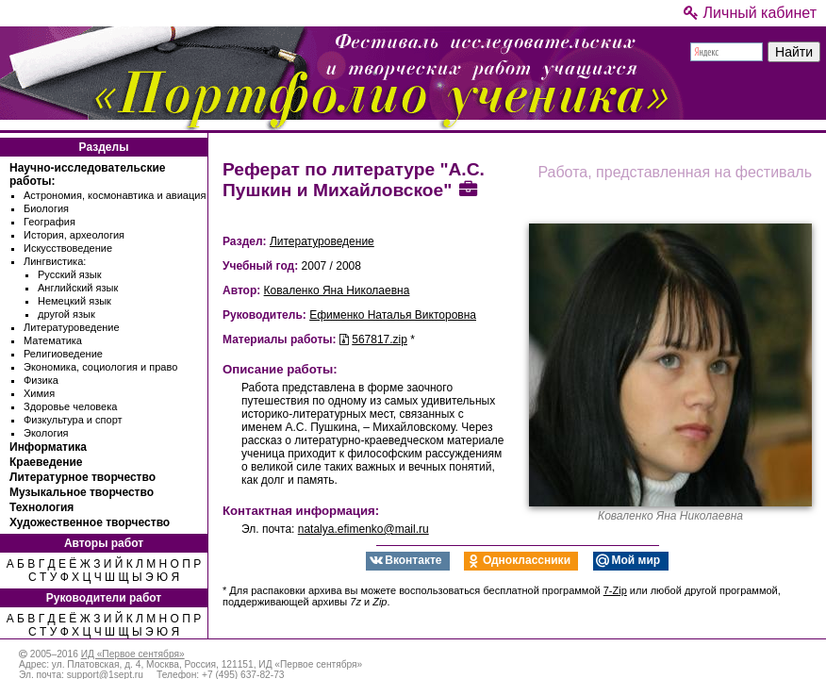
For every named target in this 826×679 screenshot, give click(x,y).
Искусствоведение (68, 248)
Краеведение (45, 462)
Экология (46, 433)
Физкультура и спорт (73, 419)
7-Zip (615, 590)
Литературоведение (72, 327)
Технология (41, 507)
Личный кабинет (750, 13)
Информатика (48, 447)
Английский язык (78, 287)
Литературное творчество (82, 477)
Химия (39, 393)
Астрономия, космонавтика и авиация (115, 195)
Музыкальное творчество (81, 492)
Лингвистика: (55, 261)
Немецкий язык (74, 300)
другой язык (66, 314)
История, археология (74, 234)
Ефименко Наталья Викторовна (392, 315)
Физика (41, 380)
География (49, 221)
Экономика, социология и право (100, 367)
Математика (53, 340)
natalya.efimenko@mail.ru (363, 529)
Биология (46, 208)
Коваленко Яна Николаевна (337, 290)
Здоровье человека (70, 406)
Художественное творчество (89, 522)
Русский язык (70, 274)
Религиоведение (63, 353)
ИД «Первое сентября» (133, 654)
